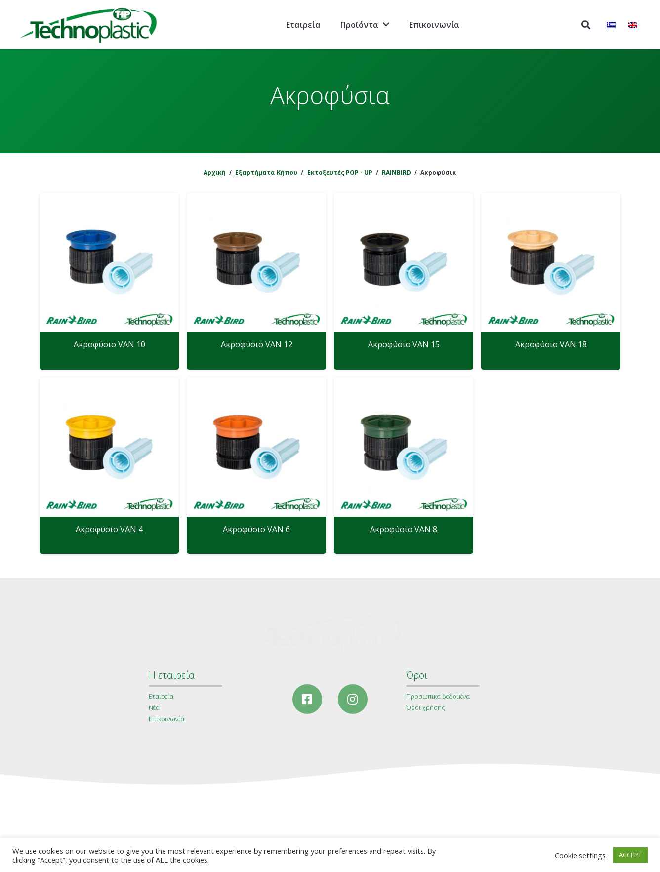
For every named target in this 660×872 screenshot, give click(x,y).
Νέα (154, 707)
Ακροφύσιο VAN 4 (109, 529)
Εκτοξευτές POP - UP (339, 172)
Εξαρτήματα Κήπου (266, 172)
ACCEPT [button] (630, 854)
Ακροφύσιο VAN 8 (403, 529)
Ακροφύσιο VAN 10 (109, 344)
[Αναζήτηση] (586, 25)
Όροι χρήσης (425, 707)
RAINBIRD (396, 172)
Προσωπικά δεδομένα (438, 696)
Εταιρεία (161, 696)
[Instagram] (353, 699)
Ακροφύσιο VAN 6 (256, 529)
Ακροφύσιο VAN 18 (551, 344)
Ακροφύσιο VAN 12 (256, 344)
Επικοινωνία (166, 718)
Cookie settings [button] (580, 855)
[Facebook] (307, 699)
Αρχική (215, 172)
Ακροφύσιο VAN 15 (404, 344)
